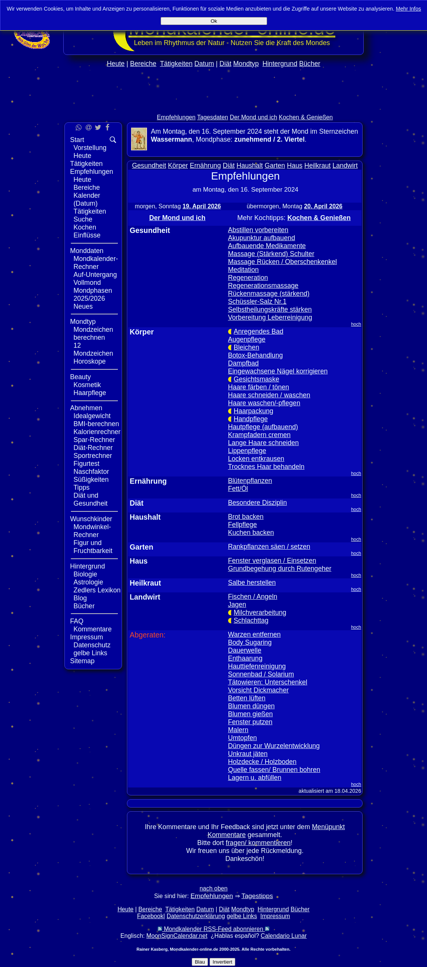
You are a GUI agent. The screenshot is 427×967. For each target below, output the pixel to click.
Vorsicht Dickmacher (258, 690)
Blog (80, 598)
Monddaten (86, 251)
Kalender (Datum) (87, 199)
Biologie (85, 574)
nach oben (214, 888)
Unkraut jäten (248, 754)
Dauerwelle (244, 650)
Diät (225, 63)
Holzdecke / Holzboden (262, 761)
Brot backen (246, 516)
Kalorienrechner (97, 432)
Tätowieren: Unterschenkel (267, 682)
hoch (356, 324)
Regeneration (248, 277)
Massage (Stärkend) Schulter (271, 254)
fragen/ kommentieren (258, 843)
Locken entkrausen (256, 458)
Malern (238, 730)
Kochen (85, 227)
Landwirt (345, 165)
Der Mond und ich (253, 117)
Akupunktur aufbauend (261, 238)
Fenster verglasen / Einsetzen (272, 560)
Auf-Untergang (95, 274)
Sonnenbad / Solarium (261, 674)
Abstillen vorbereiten (258, 230)
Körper (178, 165)
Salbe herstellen (252, 582)
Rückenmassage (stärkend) (269, 293)
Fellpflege (242, 524)
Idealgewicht (92, 416)
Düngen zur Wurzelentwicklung (274, 746)
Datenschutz (92, 645)
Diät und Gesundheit (91, 499)
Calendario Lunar (284, 936)
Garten (275, 165)
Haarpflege (90, 393)
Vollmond (87, 282)
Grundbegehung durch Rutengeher (280, 568)
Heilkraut (317, 165)
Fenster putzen (250, 722)
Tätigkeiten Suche (90, 215)
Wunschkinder (91, 519)
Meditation (243, 269)
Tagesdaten (212, 117)
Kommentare (93, 629)
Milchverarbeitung (260, 612)
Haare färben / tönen (258, 387)
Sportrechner (93, 455)
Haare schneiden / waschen (269, 395)
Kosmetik (87, 385)
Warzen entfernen (254, 634)
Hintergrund (280, 63)
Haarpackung (254, 411)
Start (77, 140)
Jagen (237, 604)
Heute (116, 63)
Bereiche (143, 63)
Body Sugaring (250, 642)
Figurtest (86, 463)
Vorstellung (90, 148)
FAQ (76, 621)
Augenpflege (247, 339)
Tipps (81, 487)
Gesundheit (149, 165)
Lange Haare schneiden (263, 443)
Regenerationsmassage (263, 285)
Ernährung (205, 165)
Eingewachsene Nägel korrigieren (278, 371)
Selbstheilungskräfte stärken (270, 309)
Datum (204, 63)
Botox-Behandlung (255, 355)
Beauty (80, 377)
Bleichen (247, 347)
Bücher (310, 63)
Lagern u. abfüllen (255, 777)
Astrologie (88, 582)
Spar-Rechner (94, 440)
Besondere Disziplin (257, 502)
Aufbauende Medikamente (267, 246)
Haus (294, 165)
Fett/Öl (238, 488)
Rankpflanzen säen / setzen (269, 546)
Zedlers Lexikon (97, 590)
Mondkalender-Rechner (96, 262)
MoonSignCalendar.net (176, 936)
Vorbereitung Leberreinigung (270, 317)
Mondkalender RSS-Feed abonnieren (213, 929)
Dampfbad (243, 363)
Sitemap (82, 661)
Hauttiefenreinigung (257, 666)
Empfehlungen (176, 117)
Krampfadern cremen (259, 435)
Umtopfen (242, 738)
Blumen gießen (250, 714)
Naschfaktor (91, 471)
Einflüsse (87, 235)
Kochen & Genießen (306, 117)
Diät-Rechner (93, 447)
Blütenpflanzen (250, 480)
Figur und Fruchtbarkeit (93, 547)
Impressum (86, 637)
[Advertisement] (395, 226)
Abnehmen (86, 408)
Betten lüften (247, 698)
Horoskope (90, 361)
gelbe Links (90, 653)
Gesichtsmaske (256, 379)
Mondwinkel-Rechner (92, 531)
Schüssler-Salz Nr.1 (257, 301)
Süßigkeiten (91, 479)
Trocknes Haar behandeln (266, 466)
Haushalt (249, 165)
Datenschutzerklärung (196, 916)
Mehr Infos (408, 9)
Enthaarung (245, 658)
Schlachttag (251, 620)
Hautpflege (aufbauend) (263, 427)
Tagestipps (257, 896)
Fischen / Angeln (252, 596)
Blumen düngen (251, 706)
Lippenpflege (247, 451)
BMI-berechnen (96, 424)
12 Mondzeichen (93, 349)
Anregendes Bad (258, 331)
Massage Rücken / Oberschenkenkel (282, 262)
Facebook (150, 916)
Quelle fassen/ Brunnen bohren (274, 769)
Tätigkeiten (176, 63)
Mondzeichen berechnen (93, 333)
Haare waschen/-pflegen (264, 403)
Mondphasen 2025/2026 (93, 294)
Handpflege (251, 419)
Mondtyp (245, 63)
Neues (83, 306)
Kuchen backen (251, 532)
